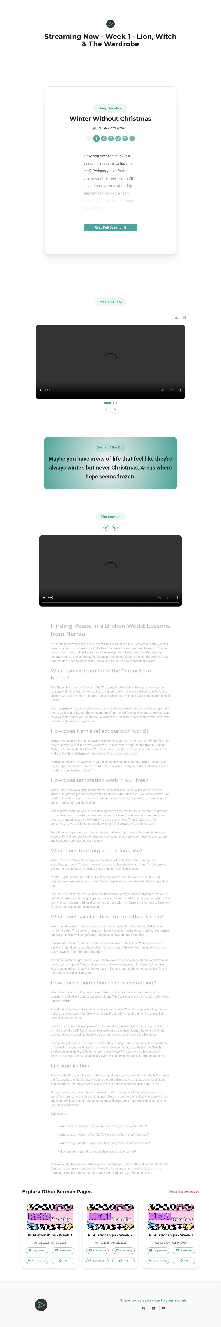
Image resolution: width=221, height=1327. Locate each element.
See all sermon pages (184, 1191)
